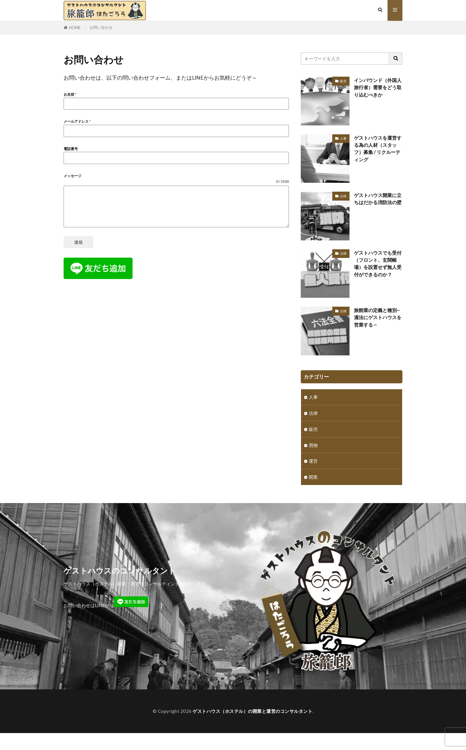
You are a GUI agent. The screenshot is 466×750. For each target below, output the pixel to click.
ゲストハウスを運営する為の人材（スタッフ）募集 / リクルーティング (376, 149)
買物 (313, 445)
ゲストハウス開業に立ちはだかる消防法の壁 (376, 202)
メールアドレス (77, 121)
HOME (75, 27)
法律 (343, 196)
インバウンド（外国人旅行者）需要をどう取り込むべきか (376, 87)
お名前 (70, 94)
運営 (313, 461)
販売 (343, 81)
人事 (343, 138)
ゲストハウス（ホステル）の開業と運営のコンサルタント (252, 711)
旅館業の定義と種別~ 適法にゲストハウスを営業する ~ (378, 317)
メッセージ (72, 176)
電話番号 (71, 148)
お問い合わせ (101, 27)
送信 (78, 242)
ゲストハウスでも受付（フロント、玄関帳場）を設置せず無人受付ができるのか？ (376, 267)
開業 (313, 477)
